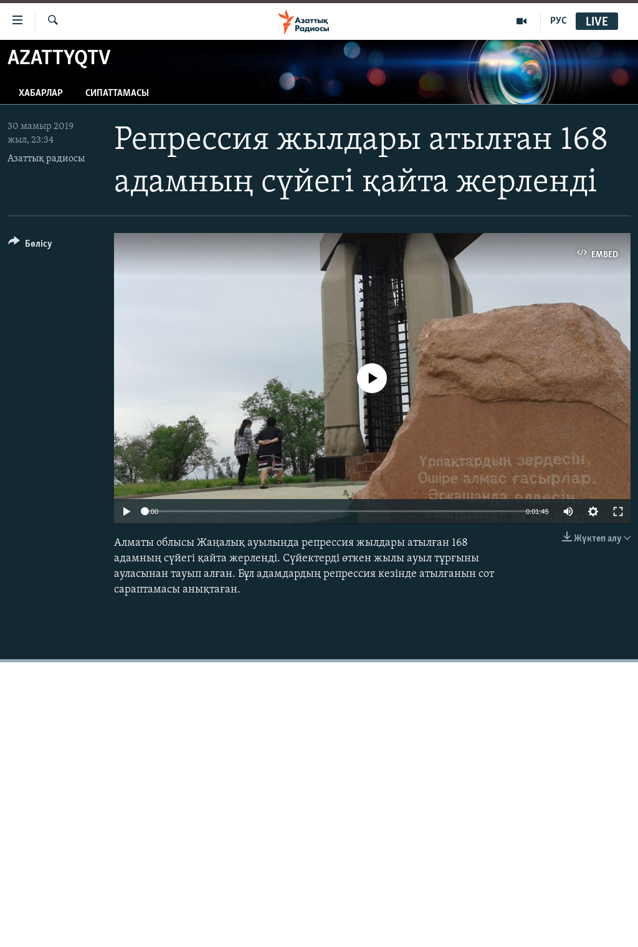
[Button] (30, 246)
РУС (558, 21)
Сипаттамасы (117, 93)
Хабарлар (41, 93)
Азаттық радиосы (46, 159)
